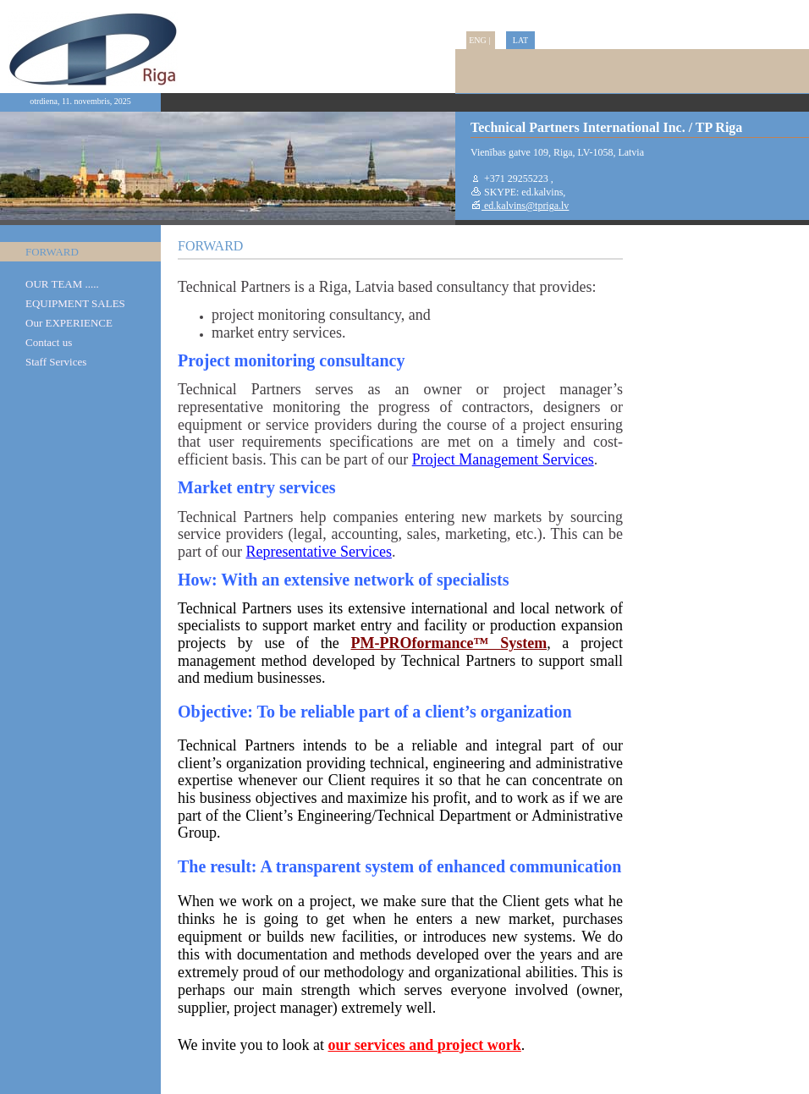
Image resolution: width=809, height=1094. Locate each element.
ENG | (481, 40)
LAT (520, 40)
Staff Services (55, 361)
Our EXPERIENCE (69, 322)
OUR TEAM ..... (62, 284)
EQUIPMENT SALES (75, 303)
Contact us (48, 342)
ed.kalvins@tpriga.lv (525, 206)
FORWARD (52, 251)
